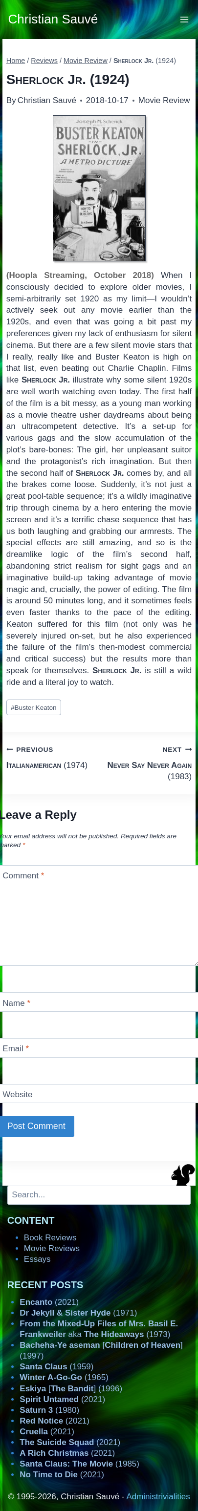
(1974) (48, 756)
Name (16, 1003)
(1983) (150, 762)
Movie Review (164, 100)
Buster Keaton (34, 707)
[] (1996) (71, 1388)
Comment (23, 875)
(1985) (79, 1463)
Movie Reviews (52, 1248)
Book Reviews (50, 1237)
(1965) (64, 1377)
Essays (37, 1259)
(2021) (49, 1302)
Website (17, 1094)
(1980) (49, 1410)
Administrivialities (158, 1496)
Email (15, 1048)
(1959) (56, 1366)
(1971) (78, 1313)
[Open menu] (185, 19)
